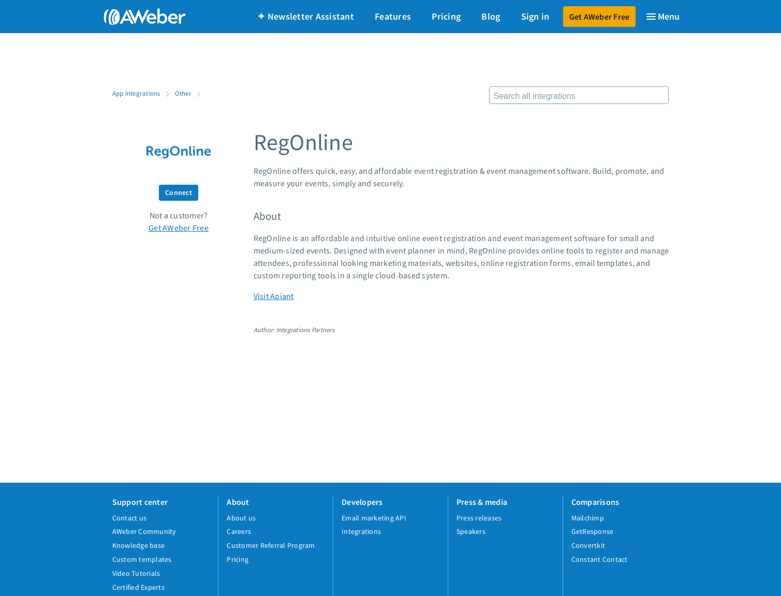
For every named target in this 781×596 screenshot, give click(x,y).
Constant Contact (599, 559)
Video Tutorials (136, 573)
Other (183, 93)
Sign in (535, 16)
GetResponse (592, 531)
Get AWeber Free (599, 16)
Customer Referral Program (271, 545)
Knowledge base (138, 545)
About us (241, 518)
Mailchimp (587, 518)
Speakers (470, 531)
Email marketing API (374, 518)
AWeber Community (144, 531)
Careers (239, 531)
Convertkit (588, 545)
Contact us (129, 518)
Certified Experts (138, 587)
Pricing (446, 16)
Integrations (361, 531)
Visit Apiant (274, 296)
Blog (490, 16)
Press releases (479, 518)
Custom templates (142, 559)
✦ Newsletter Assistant (305, 16)
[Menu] (662, 16)
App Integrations (136, 93)
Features (393, 16)
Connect (178, 192)
